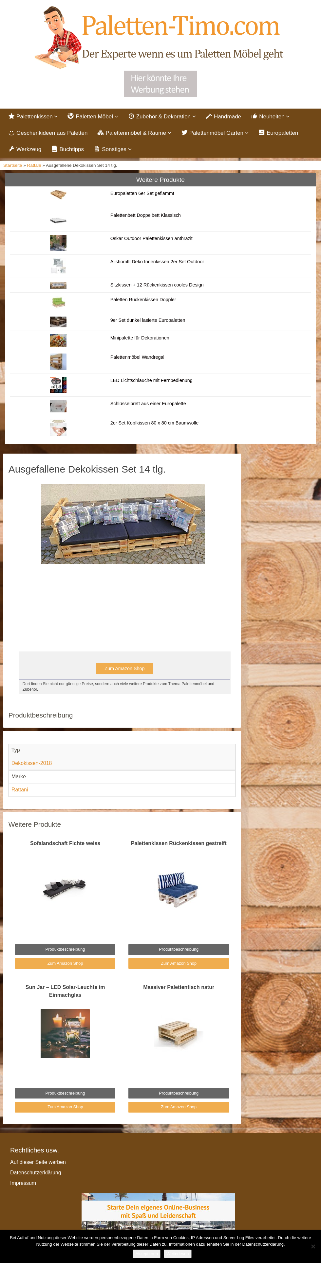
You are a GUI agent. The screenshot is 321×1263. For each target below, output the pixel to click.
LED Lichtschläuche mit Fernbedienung (151, 380)
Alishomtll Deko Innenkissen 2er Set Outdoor (157, 261)
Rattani (34, 165)
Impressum (23, 1183)
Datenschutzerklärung (35, 1172)
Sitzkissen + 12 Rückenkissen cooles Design (157, 284)
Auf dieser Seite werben (38, 1162)
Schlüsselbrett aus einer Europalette (148, 403)
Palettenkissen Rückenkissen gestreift (179, 843)
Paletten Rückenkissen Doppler (143, 299)
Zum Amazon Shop (124, 668)
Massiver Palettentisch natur (178, 987)
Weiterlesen (177, 1253)
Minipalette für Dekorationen (139, 337)
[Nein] (313, 1246)
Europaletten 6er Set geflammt (142, 193)
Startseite (12, 165)
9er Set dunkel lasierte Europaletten (147, 320)
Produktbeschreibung (65, 949)
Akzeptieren (146, 1253)
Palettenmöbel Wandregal (137, 357)
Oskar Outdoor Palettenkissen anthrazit (151, 238)
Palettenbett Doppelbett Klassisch (145, 215)
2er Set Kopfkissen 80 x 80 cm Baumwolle (154, 422)
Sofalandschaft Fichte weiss (65, 843)
